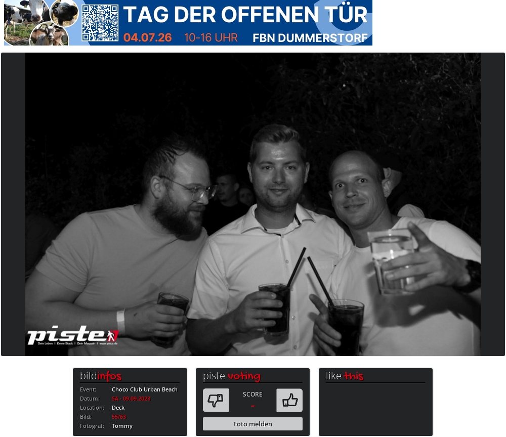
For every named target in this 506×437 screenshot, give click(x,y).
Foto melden (252, 423)
